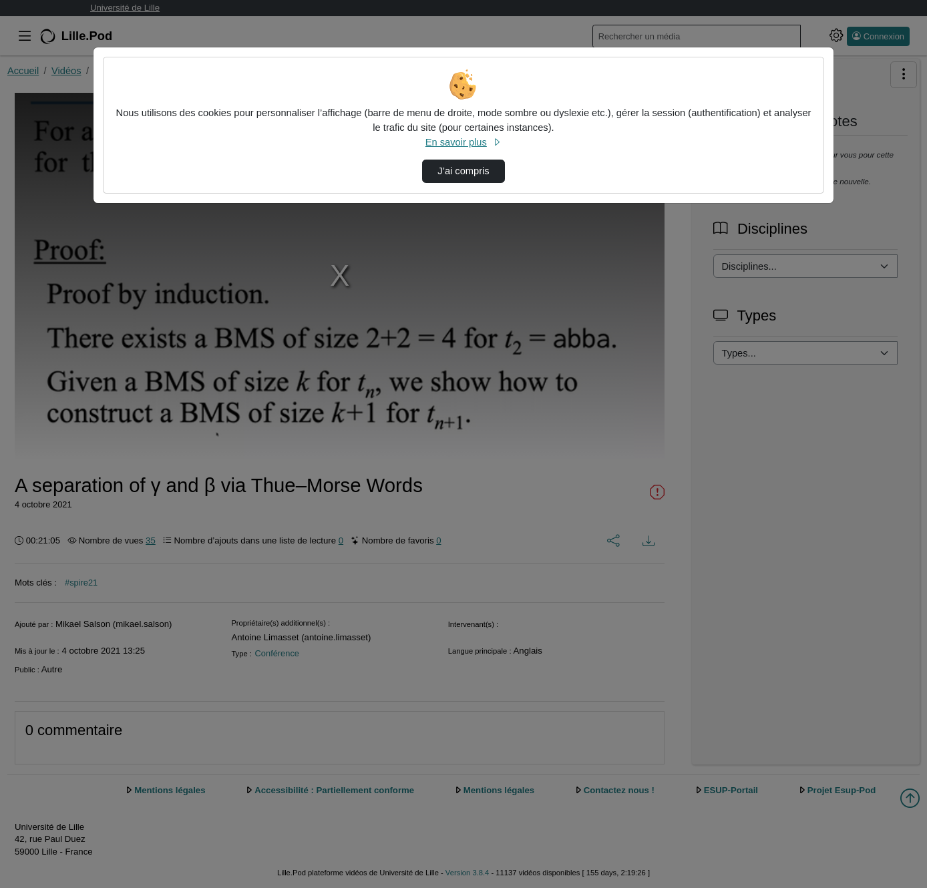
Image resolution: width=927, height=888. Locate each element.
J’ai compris (463, 171)
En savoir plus (463, 142)
